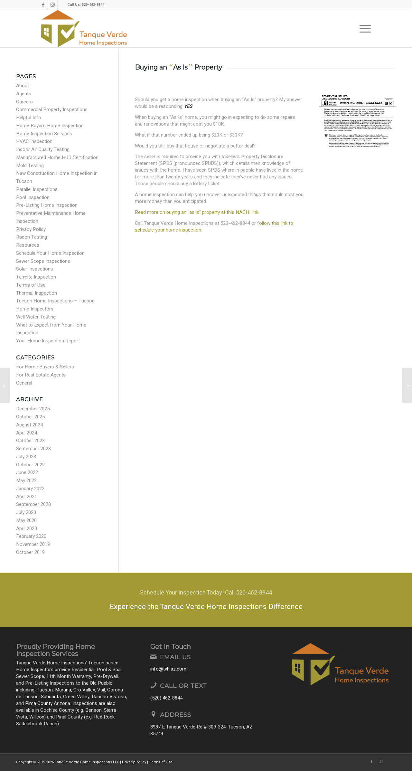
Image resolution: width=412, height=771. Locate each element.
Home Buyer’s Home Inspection (50, 125)
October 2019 (30, 552)
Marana (63, 689)
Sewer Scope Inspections (43, 261)
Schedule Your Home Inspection (50, 253)
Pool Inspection (33, 197)
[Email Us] (153, 657)
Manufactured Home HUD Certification (57, 157)
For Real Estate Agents (41, 374)
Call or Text (183, 686)
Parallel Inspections (37, 189)
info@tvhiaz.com (168, 668)
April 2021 (26, 496)
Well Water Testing (36, 316)
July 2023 (26, 456)
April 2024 (26, 432)
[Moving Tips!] (5, 385)
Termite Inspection (36, 277)
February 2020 (31, 536)
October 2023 (30, 440)
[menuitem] (363, 28)
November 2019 (33, 544)
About (22, 85)
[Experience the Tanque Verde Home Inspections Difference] (206, 600)
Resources (27, 245)
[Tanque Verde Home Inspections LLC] (84, 28)
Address (175, 715)
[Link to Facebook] (43, 5)
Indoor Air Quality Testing (43, 149)
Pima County (38, 703)
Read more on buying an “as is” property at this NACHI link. (197, 212)
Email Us (175, 657)
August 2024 (29, 424)
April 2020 (26, 528)
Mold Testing (30, 165)
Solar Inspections (34, 268)
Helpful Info (28, 117)
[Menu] (363, 28)
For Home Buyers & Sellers (45, 366)
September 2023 (33, 448)
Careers (24, 101)
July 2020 (26, 512)
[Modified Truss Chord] (407, 385)
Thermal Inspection (36, 293)
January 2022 (30, 488)
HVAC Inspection (34, 141)
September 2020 (33, 504)
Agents (23, 93)
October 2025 (30, 416)
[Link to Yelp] (62, 5)
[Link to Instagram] (52, 5)
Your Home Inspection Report (48, 340)
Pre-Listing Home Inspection (47, 205)
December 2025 (33, 408)
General (24, 382)
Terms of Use (30, 285)
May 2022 (26, 480)
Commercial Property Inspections (52, 109)
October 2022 (30, 464)
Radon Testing (31, 237)
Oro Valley (84, 689)
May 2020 (26, 520)
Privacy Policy (31, 229)
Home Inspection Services (44, 133)
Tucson (45, 689)
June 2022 (27, 472)
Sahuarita (51, 696)
